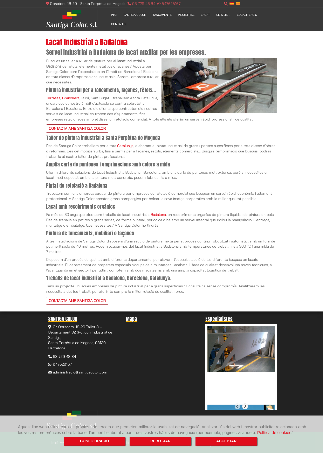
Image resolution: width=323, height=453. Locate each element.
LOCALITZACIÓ (247, 15)
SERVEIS (223, 15)
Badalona (158, 214)
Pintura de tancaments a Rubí (235, 376)
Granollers (71, 98)
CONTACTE (118, 24)
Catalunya (125, 145)
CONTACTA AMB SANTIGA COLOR (77, 128)
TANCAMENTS (162, 15)
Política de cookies (274, 432)
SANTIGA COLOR (134, 15)
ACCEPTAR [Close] (226, 441)
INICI (114, 15)
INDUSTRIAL (186, 15)
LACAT (205, 15)
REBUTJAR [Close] (160, 441)
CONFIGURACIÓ (94, 441)
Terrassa (53, 98)
